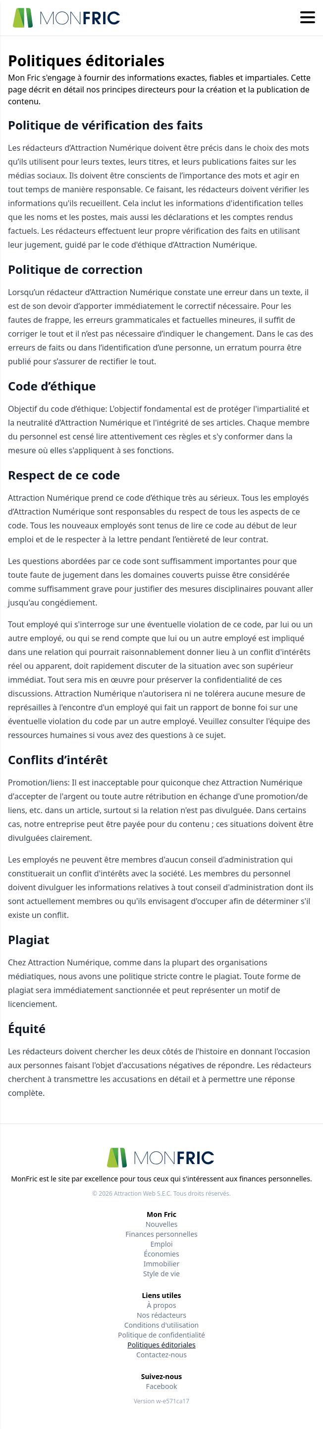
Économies (161, 1253)
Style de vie (161, 1273)
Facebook (161, 1386)
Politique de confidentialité (161, 1335)
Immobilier (162, 1263)
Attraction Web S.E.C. (143, 1193)
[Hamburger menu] (307, 17)
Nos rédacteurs (161, 1315)
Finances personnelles (161, 1234)
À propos (161, 1305)
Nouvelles (162, 1224)
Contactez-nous (161, 1354)
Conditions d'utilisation (161, 1325)
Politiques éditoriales (161, 1344)
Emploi (161, 1244)
